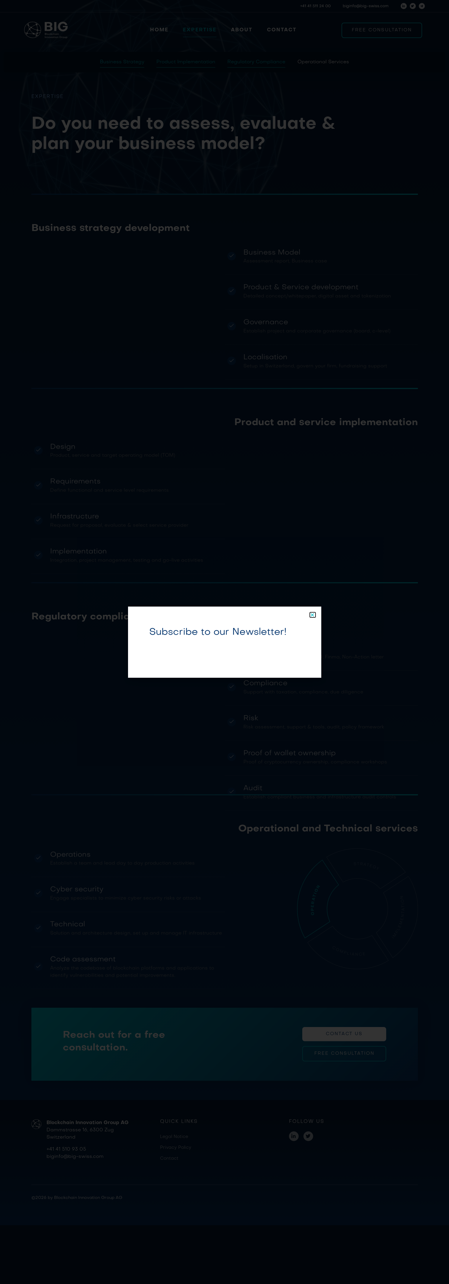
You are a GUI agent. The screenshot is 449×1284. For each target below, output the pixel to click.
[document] (224, 642)
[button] (312, 615)
